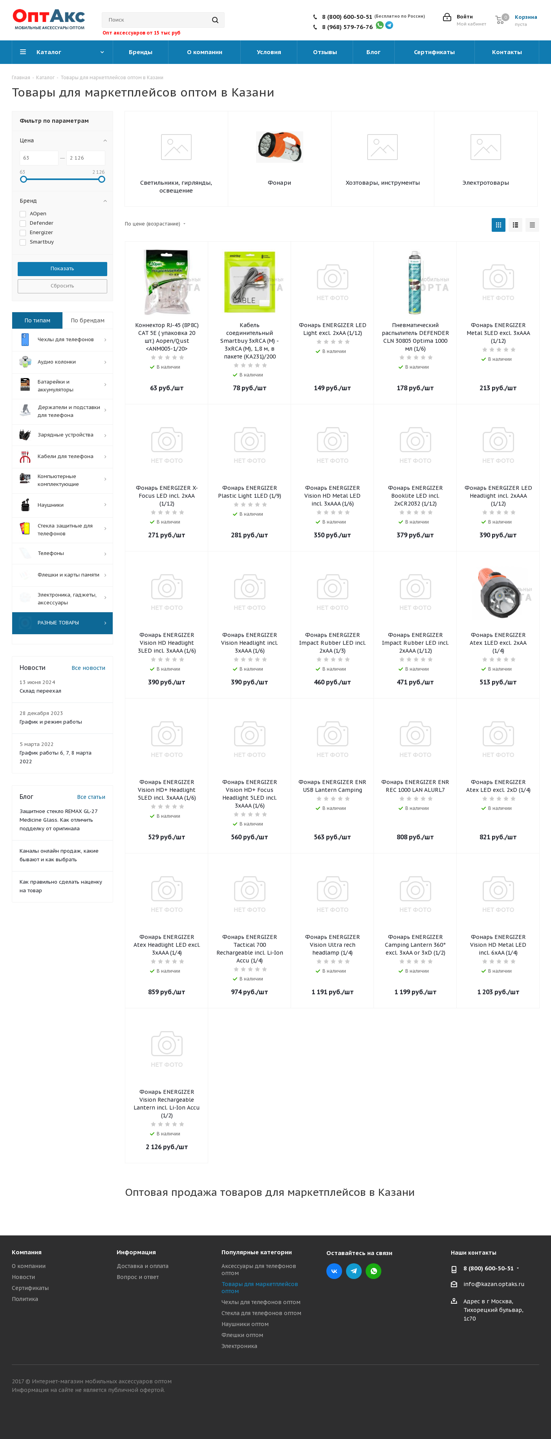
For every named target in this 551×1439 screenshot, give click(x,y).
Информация (136, 1252)
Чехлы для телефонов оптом (260, 1302)
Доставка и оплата (142, 1266)
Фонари (279, 182)
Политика (25, 1299)
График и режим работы (51, 723)
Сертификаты (30, 1288)
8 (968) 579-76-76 (347, 27)
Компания (27, 1252)
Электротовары (486, 182)
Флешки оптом (242, 1335)
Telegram (354, 1271)
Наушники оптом (245, 1324)
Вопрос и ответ (138, 1277)
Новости (23, 1277)
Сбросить (62, 285)
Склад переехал (40, 692)
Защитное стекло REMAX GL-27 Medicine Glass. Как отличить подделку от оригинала (58, 821)
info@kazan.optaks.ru (494, 1284)
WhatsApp (373, 1271)
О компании (29, 1266)
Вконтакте (334, 1271)
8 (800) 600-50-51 (347, 16)
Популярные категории (256, 1252)
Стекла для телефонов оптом (261, 1313)
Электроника (239, 1346)
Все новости (88, 669)
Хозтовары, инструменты (383, 182)
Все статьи (91, 798)
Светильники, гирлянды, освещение (176, 186)
